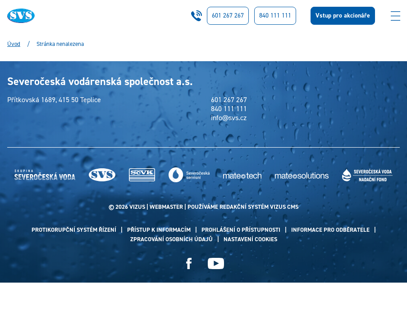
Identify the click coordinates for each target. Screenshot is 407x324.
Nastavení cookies (250, 239)
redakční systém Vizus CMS (259, 207)
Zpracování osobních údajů (171, 239)
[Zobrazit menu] (395, 16)
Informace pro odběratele (330, 230)
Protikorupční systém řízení (74, 230)
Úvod (13, 44)
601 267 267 (228, 15)
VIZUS (137, 207)
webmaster (166, 207)
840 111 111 (275, 15)
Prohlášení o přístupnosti (240, 230)
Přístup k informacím (159, 230)
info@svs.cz (229, 117)
